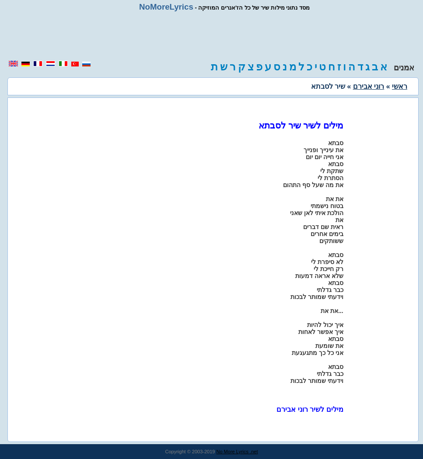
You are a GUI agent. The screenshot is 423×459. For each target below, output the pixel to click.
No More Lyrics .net (237, 451)
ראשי (399, 86)
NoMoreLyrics (166, 6)
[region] (211, 36)
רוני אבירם (368, 86)
